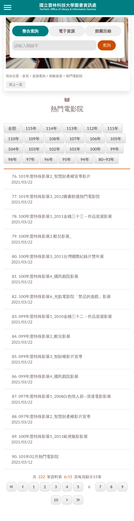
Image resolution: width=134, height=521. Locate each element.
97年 (30, 159)
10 (56, 500)
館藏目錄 (103, 30)
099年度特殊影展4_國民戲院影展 (45, 376)
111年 (112, 128)
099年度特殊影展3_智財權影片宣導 (47, 356)
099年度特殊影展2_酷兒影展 (41, 336)
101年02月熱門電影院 (35, 456)
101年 (75, 148)
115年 (31, 128)
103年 (34, 148)
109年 (34, 138)
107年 (75, 138)
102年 (54, 148)
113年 (72, 128)
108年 (54, 138)
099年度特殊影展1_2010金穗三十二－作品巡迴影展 (62, 316)
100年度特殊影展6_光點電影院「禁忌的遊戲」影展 (61, 296)
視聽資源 (55, 76)
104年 (13, 148)
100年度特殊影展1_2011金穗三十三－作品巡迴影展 (62, 216)
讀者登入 (126, 7)
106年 (95, 138)
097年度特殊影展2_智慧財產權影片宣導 (51, 416)
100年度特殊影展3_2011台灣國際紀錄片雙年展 (58, 256)
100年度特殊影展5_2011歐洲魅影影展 (50, 436)
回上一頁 (15, 84)
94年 (84, 159)
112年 (92, 128)
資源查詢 (39, 76)
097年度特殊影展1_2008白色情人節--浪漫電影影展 (61, 396)
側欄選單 (7, 7)
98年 (12, 159)
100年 (95, 148)
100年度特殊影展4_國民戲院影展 (45, 276)
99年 (114, 148)
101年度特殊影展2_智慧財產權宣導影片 (51, 176)
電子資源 (67, 30)
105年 (115, 138)
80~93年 (106, 159)
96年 (48, 159)
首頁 (25, 76)
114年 (51, 128)
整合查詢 (30, 30)
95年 (66, 159)
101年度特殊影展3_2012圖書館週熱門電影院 (56, 196)
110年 (13, 138)
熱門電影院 (74, 76)
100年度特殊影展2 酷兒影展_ (41, 236)
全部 (12, 128)
